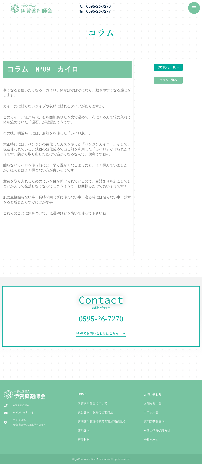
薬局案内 (84, 430)
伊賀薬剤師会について (92, 403)
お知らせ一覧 (153, 403)
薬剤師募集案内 (154, 421)
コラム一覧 (151, 412)
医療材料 (84, 439)
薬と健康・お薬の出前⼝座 (95, 412)
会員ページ (151, 439)
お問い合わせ (153, 394)
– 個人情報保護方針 (157, 430)
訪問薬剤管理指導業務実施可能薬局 (101, 421)
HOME (82, 394)
